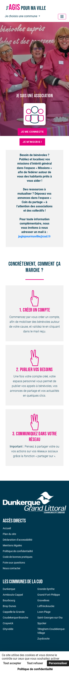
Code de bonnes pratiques (17, 556)
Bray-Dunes (9, 606)
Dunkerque (9, 588)
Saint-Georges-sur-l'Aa (50, 617)
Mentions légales (12, 545)
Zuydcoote (43, 638)
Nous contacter (11, 568)
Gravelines (43, 600)
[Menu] (62, 16)
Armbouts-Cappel (13, 594)
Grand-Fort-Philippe (48, 594)
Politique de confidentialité (18, 551)
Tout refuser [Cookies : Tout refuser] (35, 663)
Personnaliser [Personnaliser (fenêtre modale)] (58, 663)
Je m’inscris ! (32, 141)
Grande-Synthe (45, 588)
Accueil (7, 528)
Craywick (8, 623)
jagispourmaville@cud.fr (34, 236)
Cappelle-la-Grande (13, 611)
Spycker (41, 623)
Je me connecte (32, 131)
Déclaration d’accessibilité (17, 539)
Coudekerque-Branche (15, 617)
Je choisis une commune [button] (21, 16)
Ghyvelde (8, 629)
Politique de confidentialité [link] (35, 669)
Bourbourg (9, 600)
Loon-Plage (43, 611)
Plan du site (9, 534)
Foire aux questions (14, 562)
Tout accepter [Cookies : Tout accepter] (12, 663)
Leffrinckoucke (45, 606)
